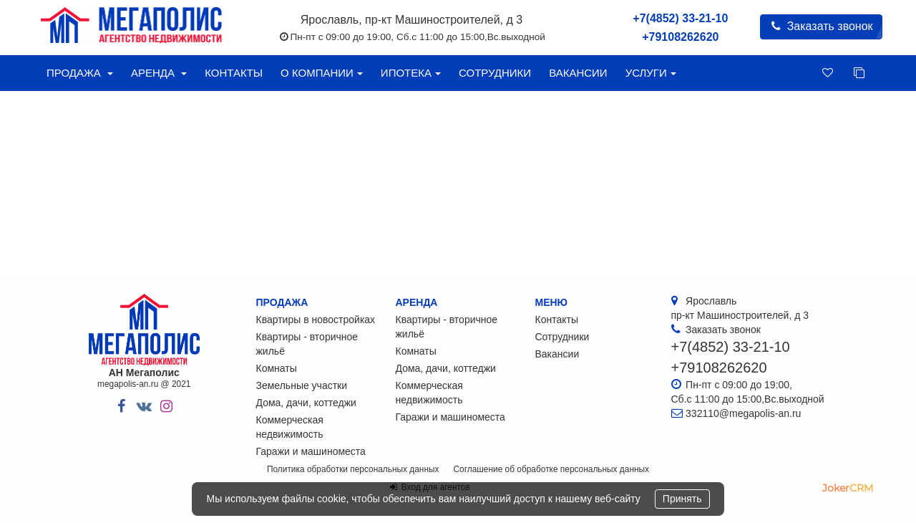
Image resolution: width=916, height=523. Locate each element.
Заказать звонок (821, 26)
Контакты (234, 73)
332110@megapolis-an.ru (743, 413)
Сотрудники (495, 73)
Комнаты (276, 368)
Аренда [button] (159, 73)
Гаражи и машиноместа (311, 451)
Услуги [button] (650, 73)
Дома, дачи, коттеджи (306, 402)
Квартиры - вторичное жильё (307, 344)
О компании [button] (322, 73)
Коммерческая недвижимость (289, 427)
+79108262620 (680, 37)
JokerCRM (847, 487)
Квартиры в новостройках (316, 319)
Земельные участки (302, 385)
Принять (682, 498)
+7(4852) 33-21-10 (680, 18)
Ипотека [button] (411, 73)
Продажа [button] (80, 73)
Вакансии (578, 73)
